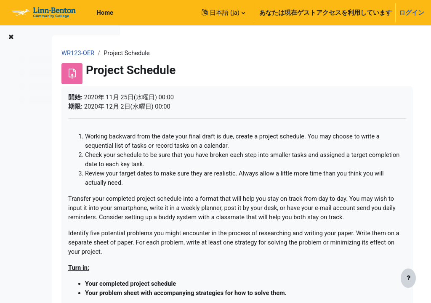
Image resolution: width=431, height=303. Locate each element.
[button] (223, 12)
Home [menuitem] (104, 12)
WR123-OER (153, 53)
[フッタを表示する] (408, 278)
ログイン (411, 12)
